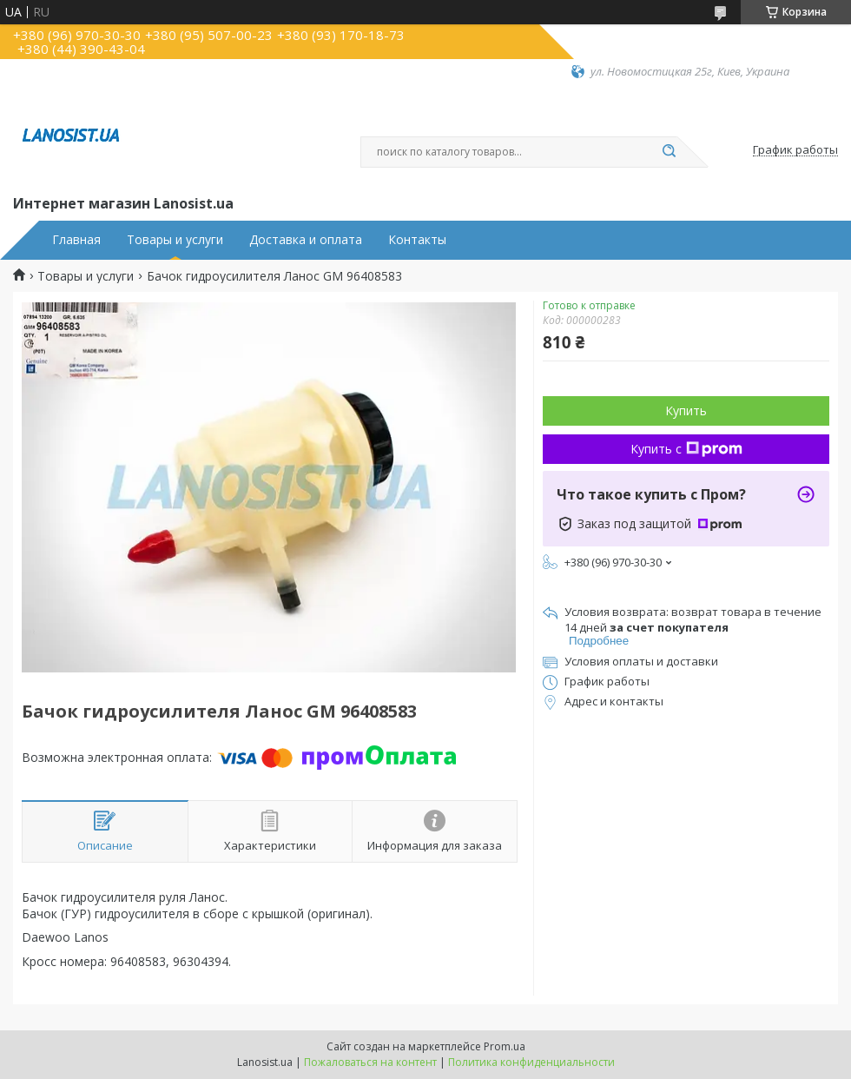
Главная (76, 240)
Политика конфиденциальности (531, 1062)
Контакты (417, 240)
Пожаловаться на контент (370, 1062)
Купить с (686, 448)
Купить (686, 410)
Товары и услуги (175, 240)
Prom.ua (504, 1046)
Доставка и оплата (305, 240)
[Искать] (668, 152)
